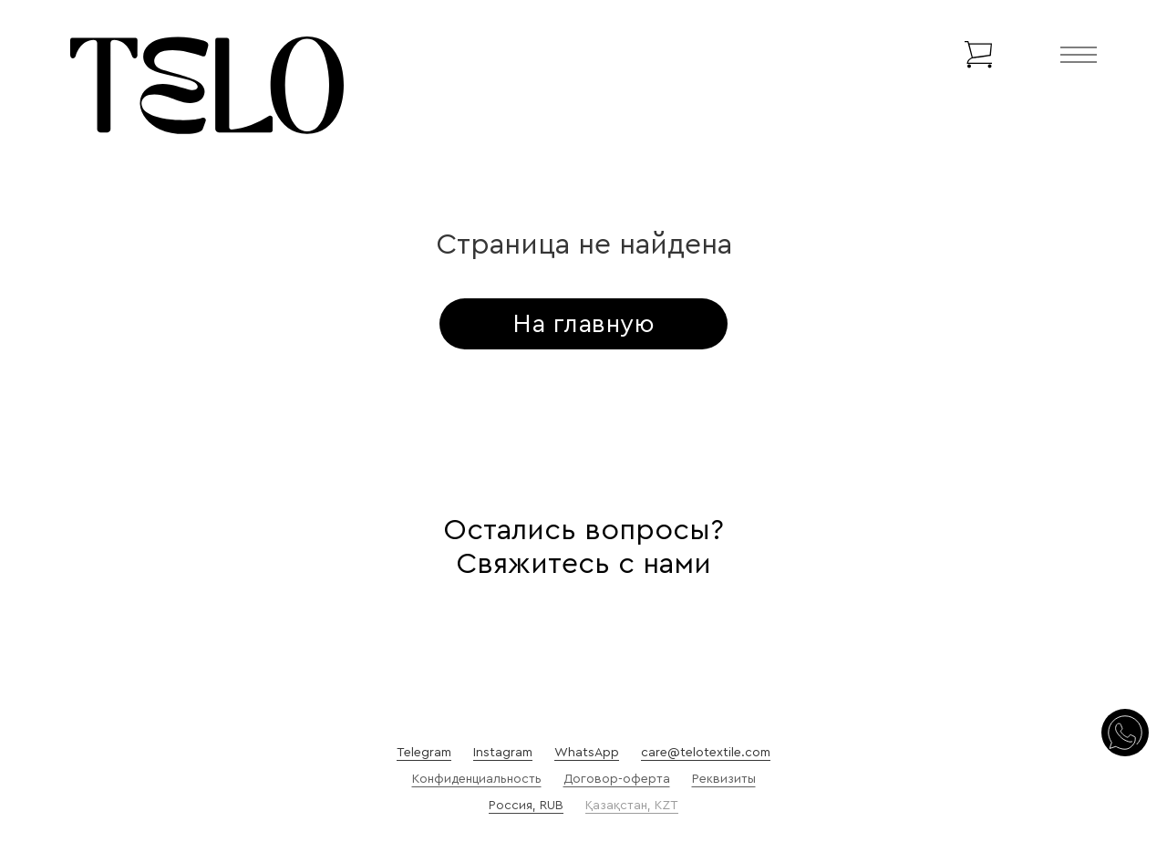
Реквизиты (724, 779)
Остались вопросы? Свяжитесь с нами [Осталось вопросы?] (583, 546)
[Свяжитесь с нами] (1125, 734)
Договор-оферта (616, 779)
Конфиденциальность (477, 779)
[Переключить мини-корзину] (978, 54)
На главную (583, 324)
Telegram (424, 752)
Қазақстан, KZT (631, 805)
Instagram (502, 752)
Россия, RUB (526, 805)
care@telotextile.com (705, 752)
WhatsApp (586, 752)
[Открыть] (1078, 54)
